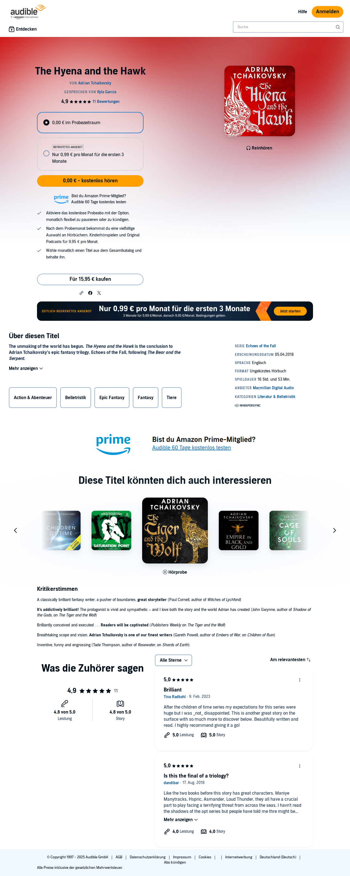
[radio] (90, 122)
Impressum (182, 857)
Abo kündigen (175, 862)
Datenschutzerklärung (148, 857)
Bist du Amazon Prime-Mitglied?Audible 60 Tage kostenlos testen (98, 199)
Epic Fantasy (111, 399)
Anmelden (327, 12)
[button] (81, 292)
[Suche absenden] (338, 27)
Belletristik (75, 399)
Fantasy (145, 399)
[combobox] (288, 27)
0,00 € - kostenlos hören (90, 181)
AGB (119, 857)
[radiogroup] (90, 141)
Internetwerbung (239, 857)
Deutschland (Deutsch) (278, 857)
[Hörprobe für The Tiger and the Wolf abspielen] (175, 572)
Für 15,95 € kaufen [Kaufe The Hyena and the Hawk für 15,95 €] (90, 279)
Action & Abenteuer (33, 399)
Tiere (172, 399)
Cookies (205, 857)
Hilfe (302, 12)
